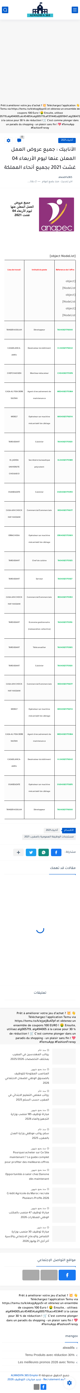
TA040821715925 (65, 561)
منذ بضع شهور (38, 1069)
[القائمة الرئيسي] (75, 10)
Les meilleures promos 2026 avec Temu (46, 1362)
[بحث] (5, 10)
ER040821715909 (65, 536)
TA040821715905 (65, 648)
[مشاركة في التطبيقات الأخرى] (18, 852)
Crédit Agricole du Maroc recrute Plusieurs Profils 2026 (28, 1196)
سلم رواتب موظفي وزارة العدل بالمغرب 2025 (29, 1136)
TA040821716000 (65, 330)
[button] (56, 852)
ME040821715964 (65, 392)
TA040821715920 (65, 442)
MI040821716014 (65, 417)
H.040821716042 (65, 348)
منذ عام (42, 1050)
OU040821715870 (65, 785)
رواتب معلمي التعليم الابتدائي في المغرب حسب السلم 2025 (28, 1098)
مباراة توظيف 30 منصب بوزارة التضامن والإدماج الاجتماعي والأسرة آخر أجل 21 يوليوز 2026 (27, 1237)
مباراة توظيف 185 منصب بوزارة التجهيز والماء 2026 (30, 1117)
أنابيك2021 (67, 140)
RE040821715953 (65, 597)
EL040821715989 (65, 460)
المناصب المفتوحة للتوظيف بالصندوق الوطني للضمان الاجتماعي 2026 (27, 1078)
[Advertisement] (40, 64)
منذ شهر (41, 1227)
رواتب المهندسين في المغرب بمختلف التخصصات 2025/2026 (29, 1057)
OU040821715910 (65, 492)
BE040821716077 (65, 511)
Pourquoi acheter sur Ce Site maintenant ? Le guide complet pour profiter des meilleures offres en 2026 (27, 1158)
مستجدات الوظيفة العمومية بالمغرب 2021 (49, 837)
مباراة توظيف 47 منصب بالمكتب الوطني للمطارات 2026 (29, 1215)
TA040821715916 (65, 623)
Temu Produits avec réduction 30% (49, 1355)
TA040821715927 (65, 579)
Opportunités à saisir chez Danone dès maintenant (27, 1177)
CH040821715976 (65, 374)
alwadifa (68, 1347)
